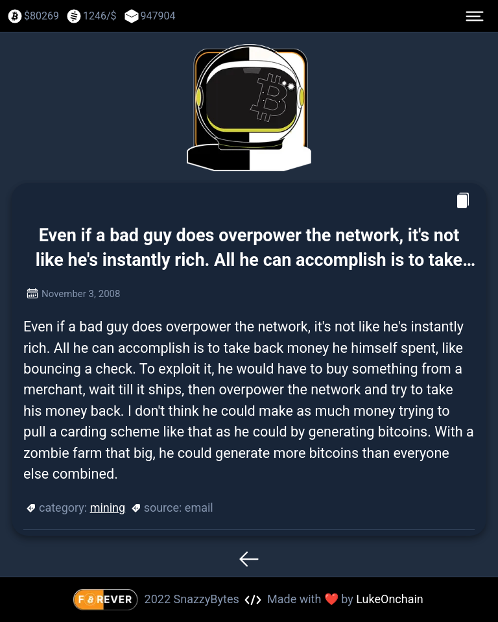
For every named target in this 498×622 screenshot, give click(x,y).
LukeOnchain (389, 599)
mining (108, 507)
